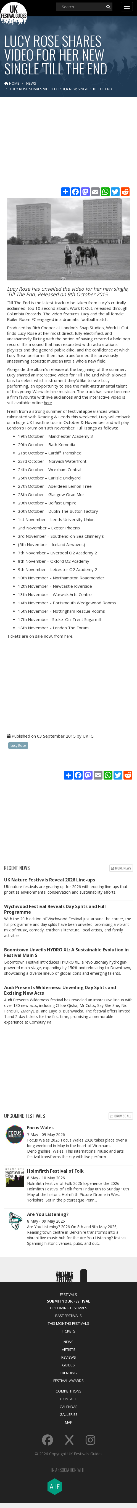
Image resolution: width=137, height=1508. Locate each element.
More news (121, 868)
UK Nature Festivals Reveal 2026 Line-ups (49, 880)
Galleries (69, 1414)
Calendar (69, 1406)
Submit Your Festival (68, 1301)
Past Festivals (68, 1315)
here (48, 402)
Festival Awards (68, 1380)
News (68, 1341)
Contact (68, 1398)
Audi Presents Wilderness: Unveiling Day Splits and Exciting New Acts (60, 990)
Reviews (68, 1357)
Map (68, 1422)
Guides (68, 1365)
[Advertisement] (69, 144)
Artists (68, 1349)
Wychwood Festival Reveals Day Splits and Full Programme (55, 909)
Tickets (68, 1331)
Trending (68, 1372)
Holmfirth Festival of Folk (55, 1171)
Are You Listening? (47, 1214)
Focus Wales (40, 1128)
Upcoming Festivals (68, 1307)
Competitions (68, 1391)
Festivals (68, 1294)
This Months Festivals (68, 1323)
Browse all (120, 1116)
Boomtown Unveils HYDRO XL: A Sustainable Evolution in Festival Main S (66, 952)
